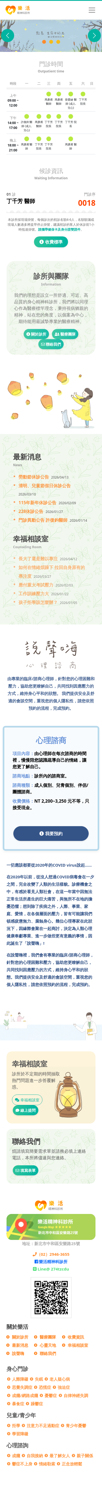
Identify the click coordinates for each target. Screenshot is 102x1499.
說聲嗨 (18, 1353)
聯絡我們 (51, 368)
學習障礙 (20, 1433)
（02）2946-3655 (51, 1254)
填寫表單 (26, 1170)
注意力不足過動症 (43, 1425)
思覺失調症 (22, 1387)
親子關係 (85, 1455)
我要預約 (50, 834)
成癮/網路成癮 (25, 1395)
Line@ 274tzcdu (51, 1269)
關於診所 (36, 358)
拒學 (16, 1425)
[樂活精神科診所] (44, 42)
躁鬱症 (37, 1403)
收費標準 (50, 242)
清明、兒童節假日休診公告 (44, 486)
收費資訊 (76, 1337)
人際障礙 (20, 1379)
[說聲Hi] (51, 42)
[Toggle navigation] (92, 10)
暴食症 (18, 1403)
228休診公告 (30, 511)
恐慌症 (45, 1387)
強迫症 (64, 1387)
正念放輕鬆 (72, 1463)
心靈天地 (48, 1345)
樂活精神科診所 (51, 1261)
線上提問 (26, 1110)
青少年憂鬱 (76, 1425)
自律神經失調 (76, 1395)
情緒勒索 (47, 1463)
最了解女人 (60, 1455)
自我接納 (35, 1455)
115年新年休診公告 (37, 503)
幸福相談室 (27, 1099)
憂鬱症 (51, 1395)
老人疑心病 (60, 1379)
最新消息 (20, 1345)
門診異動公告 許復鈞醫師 (42, 520)
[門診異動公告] (58, 42)
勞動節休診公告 (33, 477)
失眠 (39, 1379)
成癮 (16, 1455)
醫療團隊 (65, 358)
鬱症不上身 (22, 1463)
